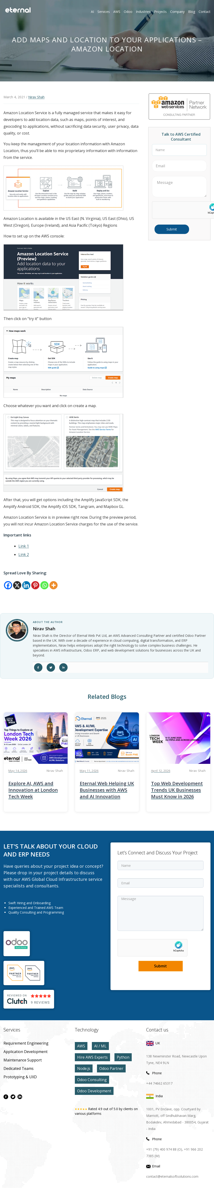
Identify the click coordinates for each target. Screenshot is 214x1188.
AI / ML (100, 1046)
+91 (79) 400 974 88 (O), (164, 1149)
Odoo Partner (111, 1068)
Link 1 (23, 546)
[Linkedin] (26, 585)
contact (205, 11)
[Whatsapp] (44, 585)
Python (123, 1057)
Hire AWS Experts (92, 1057)
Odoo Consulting (92, 1079)
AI (92, 11)
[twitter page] (12, 1096)
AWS (81, 1046)
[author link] (17, 630)
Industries (143, 11)
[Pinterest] (35, 585)
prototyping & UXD (20, 1076)
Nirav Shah (36, 97)
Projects (160, 11)
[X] (17, 585)
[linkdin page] (19, 1096)
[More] (53, 585)
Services (103, 11)
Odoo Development (94, 1090)
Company (177, 11)
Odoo (124, 11)
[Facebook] (8, 585)
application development (25, 1051)
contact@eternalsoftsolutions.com (172, 1176)
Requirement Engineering (25, 1043)
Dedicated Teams (18, 1068)
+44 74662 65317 (159, 1083)
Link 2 (23, 554)
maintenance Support (22, 1060)
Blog (191, 11)
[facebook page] (5, 1096)
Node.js (83, 1068)
